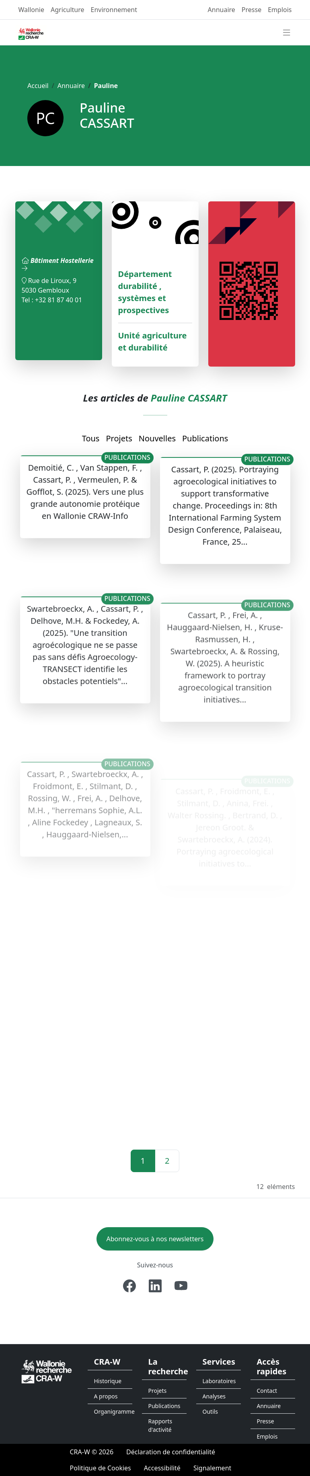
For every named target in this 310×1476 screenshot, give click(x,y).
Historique (108, 1381)
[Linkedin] (155, 1285)
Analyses (214, 1396)
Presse (251, 9)
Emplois (280, 9)
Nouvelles (157, 438)
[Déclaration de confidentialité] (171, 1452)
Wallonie (31, 9)
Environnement (114, 9)
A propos (106, 1396)
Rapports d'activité (160, 1425)
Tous (91, 438)
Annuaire (221, 9)
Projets (119, 438)
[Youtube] (181, 1285)
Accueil (38, 85)
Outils (210, 1411)
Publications (205, 438)
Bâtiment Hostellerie (58, 263)
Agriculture (67, 9)
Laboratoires (219, 1381)
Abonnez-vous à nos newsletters (155, 1238)
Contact (267, 1390)
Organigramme (113, 1411)
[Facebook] (129, 1285)
